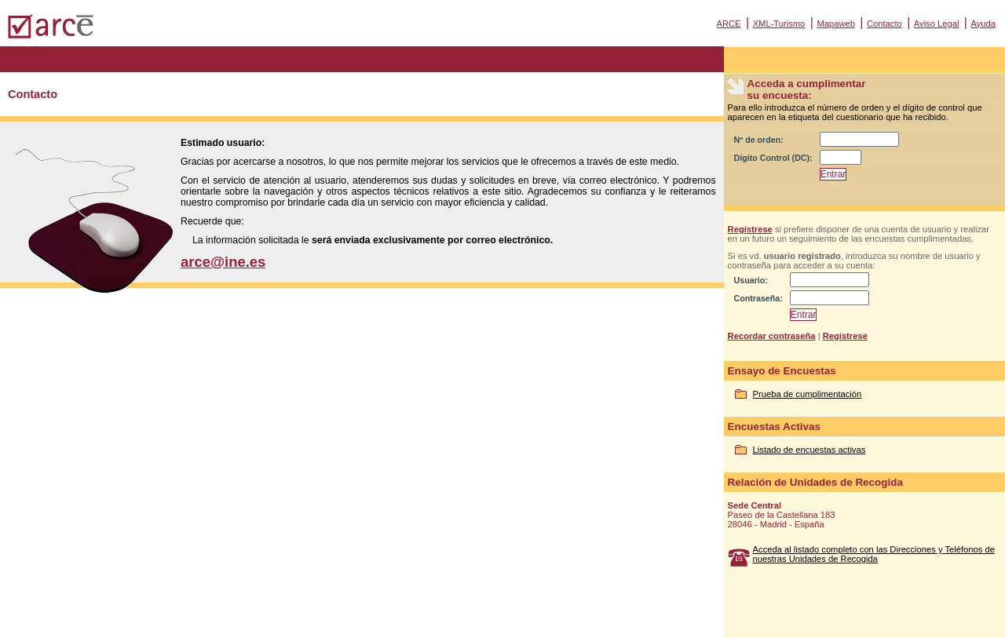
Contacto (884, 23)
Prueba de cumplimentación (807, 394)
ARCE (728, 23)
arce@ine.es (223, 261)
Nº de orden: (759, 139)
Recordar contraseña (772, 336)
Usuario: (751, 280)
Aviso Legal (936, 23)
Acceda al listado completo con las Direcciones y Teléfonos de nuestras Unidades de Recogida (874, 554)
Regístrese (750, 229)
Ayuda (983, 23)
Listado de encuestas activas (809, 449)
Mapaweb (836, 23)
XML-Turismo (779, 23)
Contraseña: (758, 298)
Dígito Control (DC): (773, 157)
